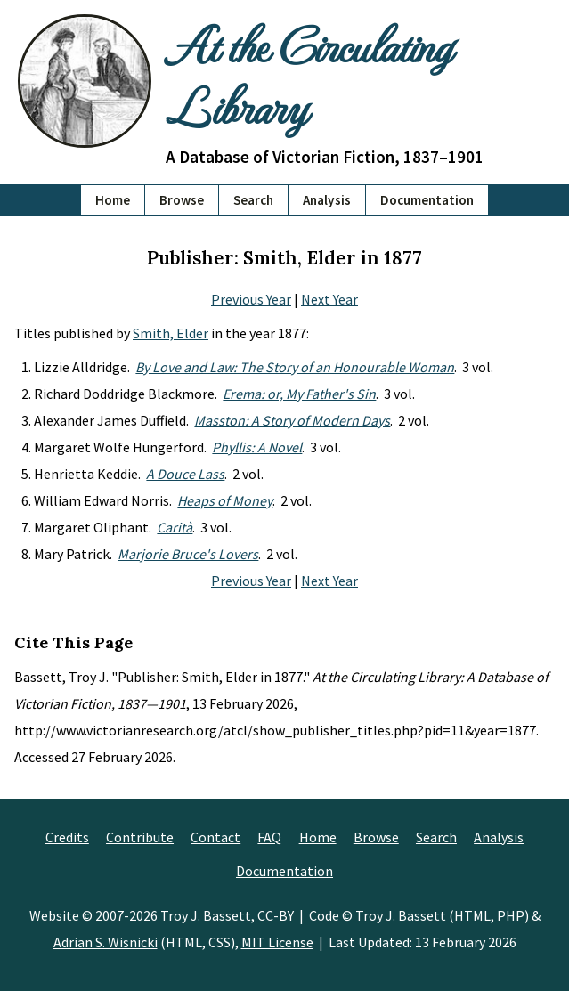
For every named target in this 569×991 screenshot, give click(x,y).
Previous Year (251, 299)
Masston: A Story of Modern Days (292, 420)
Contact (215, 837)
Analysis (327, 199)
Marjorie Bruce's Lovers (188, 554)
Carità (174, 527)
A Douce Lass (185, 474)
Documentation (427, 199)
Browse (181, 199)
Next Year (329, 299)
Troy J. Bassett (205, 915)
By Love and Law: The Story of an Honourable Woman (294, 367)
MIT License (277, 942)
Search (253, 199)
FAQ (269, 837)
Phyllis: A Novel (257, 447)
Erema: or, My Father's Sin (299, 393)
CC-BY (275, 915)
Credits (67, 837)
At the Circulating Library (308, 75)
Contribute (140, 837)
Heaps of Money (224, 500)
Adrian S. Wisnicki (105, 942)
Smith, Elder (170, 333)
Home (112, 199)
